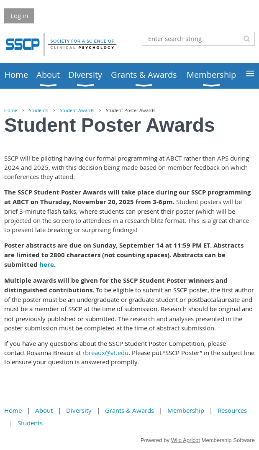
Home (10, 110)
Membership (185, 410)
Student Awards (77, 110)
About (44, 410)
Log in (19, 15)
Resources (232, 410)
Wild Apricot (185, 440)
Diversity (79, 410)
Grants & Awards (129, 410)
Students (38, 110)
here (46, 264)
